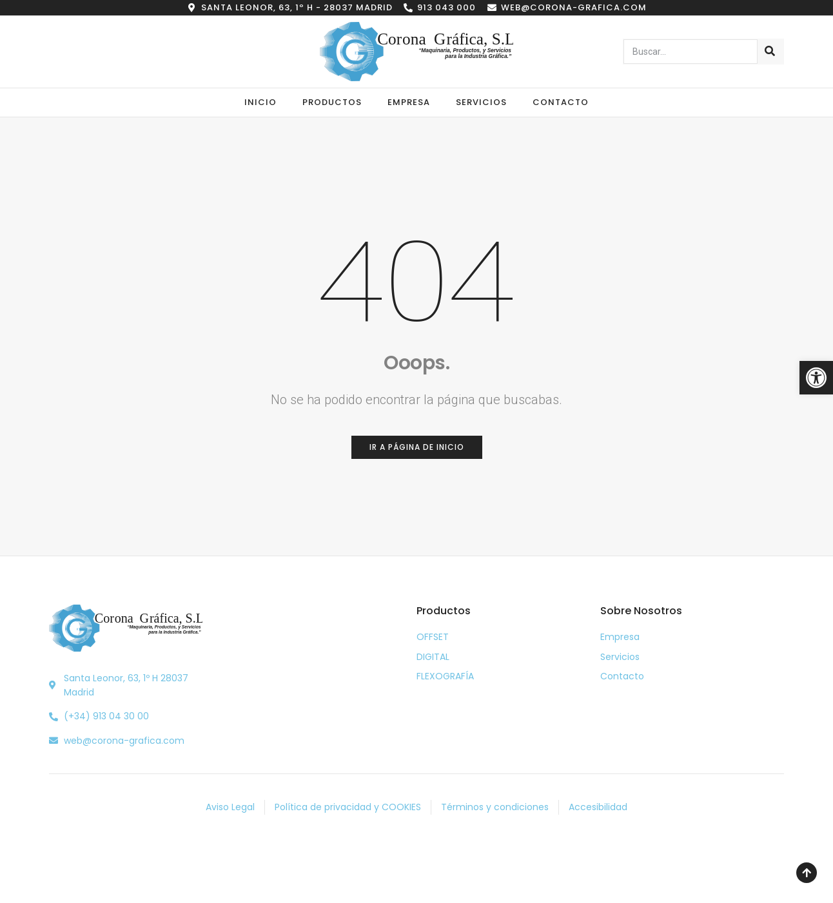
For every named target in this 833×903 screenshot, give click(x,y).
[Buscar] (770, 51)
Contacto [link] (561, 102)
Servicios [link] (481, 102)
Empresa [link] (408, 102)
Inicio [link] (260, 102)
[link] (816, 377)
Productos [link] (332, 102)
